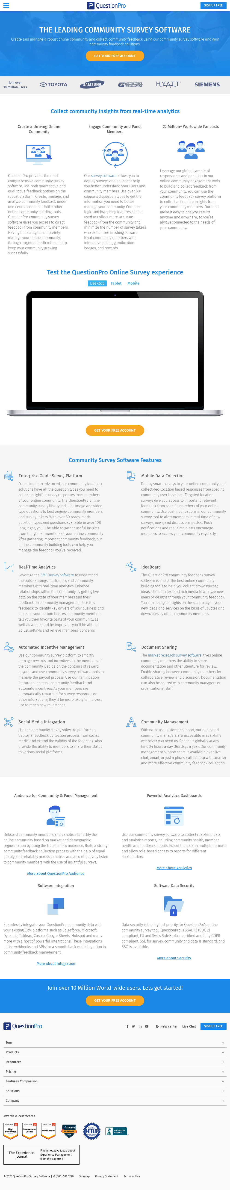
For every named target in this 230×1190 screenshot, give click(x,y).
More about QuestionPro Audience (55, 874)
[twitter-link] (130, 1027)
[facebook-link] (125, 1027)
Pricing (11, 1072)
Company (12, 1101)
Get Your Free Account (115, 430)
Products (12, 1053)
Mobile (133, 283)
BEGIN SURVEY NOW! (115, 389)
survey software (104, 176)
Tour (9, 1043)
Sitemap (84, 1177)
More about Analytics (174, 868)
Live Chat (186, 1027)
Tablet (116, 283)
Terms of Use (132, 1177)
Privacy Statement (106, 1177)
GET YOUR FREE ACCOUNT (115, 55)
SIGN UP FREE (212, 6)
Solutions (13, 1092)
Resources (13, 1063)
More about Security (174, 958)
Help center (164, 1027)
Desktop (97, 283)
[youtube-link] (144, 1027)
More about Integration (56, 964)
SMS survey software (57, 575)
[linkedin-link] (137, 1027)
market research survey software (175, 655)
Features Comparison (22, 1082)
